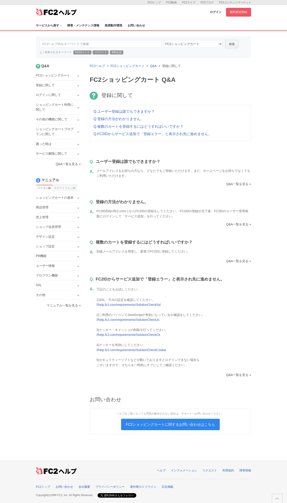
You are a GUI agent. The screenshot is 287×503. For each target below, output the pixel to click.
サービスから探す (49, 25)
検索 (232, 44)
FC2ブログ (207, 2)
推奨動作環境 (113, 25)
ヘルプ (161, 470)
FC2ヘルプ (97, 66)
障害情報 (245, 470)
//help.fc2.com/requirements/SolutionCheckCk (128, 335)
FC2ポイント (82, 52)
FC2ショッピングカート (128, 66)
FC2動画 (171, 2)
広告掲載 (167, 486)
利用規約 (228, 470)
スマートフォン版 (65, 188)
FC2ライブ (188, 2)
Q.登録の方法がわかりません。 (118, 119)
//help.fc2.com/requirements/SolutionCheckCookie (131, 350)
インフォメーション (184, 470)
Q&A (153, 66)
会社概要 (84, 486)
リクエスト (209, 470)
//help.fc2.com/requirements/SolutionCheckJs (127, 320)
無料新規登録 (238, 12)
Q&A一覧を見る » (238, 184)
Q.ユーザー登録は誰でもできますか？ (124, 111)
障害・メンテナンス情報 (83, 25)
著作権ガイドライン (143, 486)
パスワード (100, 52)
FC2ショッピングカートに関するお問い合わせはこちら (170, 424)
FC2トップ (154, 2)
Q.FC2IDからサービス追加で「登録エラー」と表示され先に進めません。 (152, 134)
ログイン (216, 12)
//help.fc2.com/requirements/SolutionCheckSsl (128, 305)
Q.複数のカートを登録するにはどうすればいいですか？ (138, 126)
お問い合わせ (136, 25)
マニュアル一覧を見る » (64, 305)
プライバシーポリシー (110, 486)
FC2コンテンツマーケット (235, 2)
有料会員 (117, 52)
